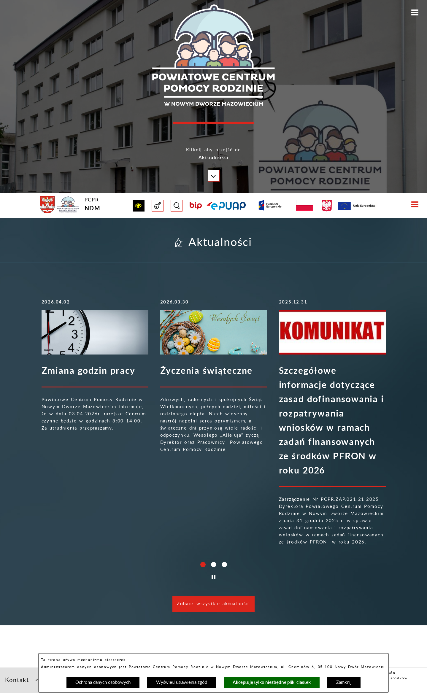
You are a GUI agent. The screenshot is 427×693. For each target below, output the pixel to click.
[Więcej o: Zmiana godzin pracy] (95, 332)
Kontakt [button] (22, 679)
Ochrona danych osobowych (103, 682)
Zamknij (344, 682)
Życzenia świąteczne (206, 370)
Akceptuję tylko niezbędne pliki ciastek (272, 682)
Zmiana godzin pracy (88, 370)
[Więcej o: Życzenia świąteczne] (213, 332)
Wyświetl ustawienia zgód (181, 682)
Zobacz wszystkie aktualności (213, 646)
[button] (214, 158)
